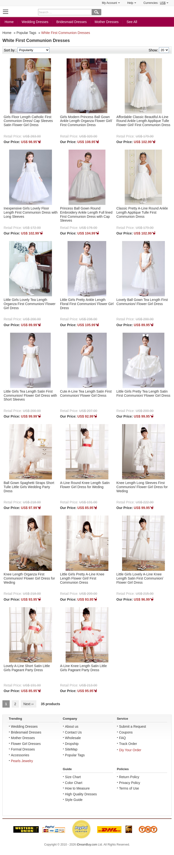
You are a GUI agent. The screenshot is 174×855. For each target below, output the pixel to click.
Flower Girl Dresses (26, 744)
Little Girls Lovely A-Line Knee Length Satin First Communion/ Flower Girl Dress (139, 579)
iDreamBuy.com (87, 845)
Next (29, 704)
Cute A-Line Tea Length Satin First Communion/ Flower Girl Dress (86, 394)
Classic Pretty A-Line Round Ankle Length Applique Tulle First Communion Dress (142, 213)
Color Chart (73, 783)
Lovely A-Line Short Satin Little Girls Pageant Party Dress (27, 668)
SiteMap (71, 750)
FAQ (122, 738)
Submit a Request (132, 727)
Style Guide (73, 800)
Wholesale (73, 738)
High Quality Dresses (81, 795)
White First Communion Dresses (65, 33)
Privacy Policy (129, 783)
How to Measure (77, 789)
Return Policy (129, 777)
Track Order (128, 744)
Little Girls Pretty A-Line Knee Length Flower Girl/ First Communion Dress (82, 579)
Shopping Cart (168, 11)
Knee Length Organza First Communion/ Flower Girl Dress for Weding (29, 579)
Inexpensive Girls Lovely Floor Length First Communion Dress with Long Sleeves (31, 213)
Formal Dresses (23, 750)
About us (71, 727)
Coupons (126, 733)
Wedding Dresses (35, 22)
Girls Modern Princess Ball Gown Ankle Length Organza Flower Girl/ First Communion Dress (86, 121)
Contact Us (73, 733)
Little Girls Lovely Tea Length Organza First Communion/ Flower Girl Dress (29, 304)
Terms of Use (129, 789)
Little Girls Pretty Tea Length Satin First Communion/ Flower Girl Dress (143, 394)
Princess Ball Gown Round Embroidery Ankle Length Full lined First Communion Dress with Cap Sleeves (86, 215)
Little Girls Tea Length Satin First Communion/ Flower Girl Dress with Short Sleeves (30, 396)
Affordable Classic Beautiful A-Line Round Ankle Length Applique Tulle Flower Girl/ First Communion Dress (143, 121)
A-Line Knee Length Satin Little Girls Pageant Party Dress (83, 668)
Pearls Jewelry (22, 761)
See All (132, 22)
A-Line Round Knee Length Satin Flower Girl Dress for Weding (85, 485)
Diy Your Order (130, 750)
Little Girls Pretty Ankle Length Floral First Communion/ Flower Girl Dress (87, 304)
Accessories (20, 756)
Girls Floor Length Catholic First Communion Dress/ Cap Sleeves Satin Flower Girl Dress (28, 121)
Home (9, 22)
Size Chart (73, 777)
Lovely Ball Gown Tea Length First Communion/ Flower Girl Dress (142, 302)
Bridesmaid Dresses (71, 22)
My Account (111, 3)
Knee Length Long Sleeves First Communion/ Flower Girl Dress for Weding (142, 487)
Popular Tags (26, 33)
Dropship (72, 744)
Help (131, 3)
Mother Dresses (107, 22)
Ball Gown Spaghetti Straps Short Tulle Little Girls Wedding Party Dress (29, 487)
